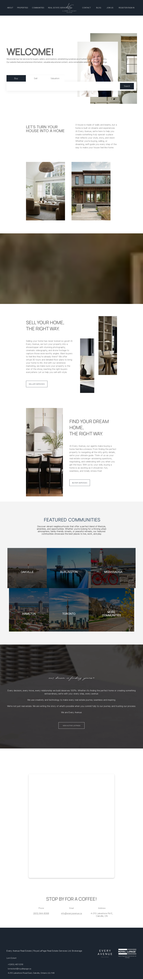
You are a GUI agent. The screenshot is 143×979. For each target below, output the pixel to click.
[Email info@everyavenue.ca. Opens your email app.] (71, 913)
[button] (127, 86)
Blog (98, 8)
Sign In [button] (131, 8)
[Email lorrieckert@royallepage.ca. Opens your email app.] (18, 969)
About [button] (10, 8)
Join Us (109, 8)
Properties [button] (22, 8)
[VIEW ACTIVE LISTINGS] (71, 725)
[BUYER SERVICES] (79, 482)
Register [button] (123, 8)
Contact (86, 8)
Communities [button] (38, 8)
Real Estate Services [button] (58, 8)
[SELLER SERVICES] (36, 384)
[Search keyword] (64, 86)
